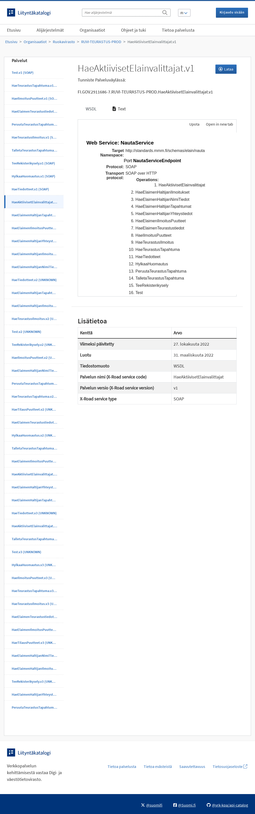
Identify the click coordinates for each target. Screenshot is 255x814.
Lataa (226, 69)
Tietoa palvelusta (178, 30)
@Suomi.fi (184, 805)
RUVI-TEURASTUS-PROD (101, 41)
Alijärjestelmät (50, 30)
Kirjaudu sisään (232, 12)
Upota (194, 124)
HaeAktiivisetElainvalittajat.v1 (152, 41)
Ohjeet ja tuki (133, 30)
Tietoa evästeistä (158, 766)
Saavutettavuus (192, 766)
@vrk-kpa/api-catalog (227, 805)
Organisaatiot (92, 30)
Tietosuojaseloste (230, 766)
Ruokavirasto (64, 41)
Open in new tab (219, 124)
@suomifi (151, 805)
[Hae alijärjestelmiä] (126, 12)
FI (184, 13)
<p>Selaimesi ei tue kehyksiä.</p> (157, 214)
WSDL (91, 109)
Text (119, 109)
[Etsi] (165, 11)
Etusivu (14, 30)
